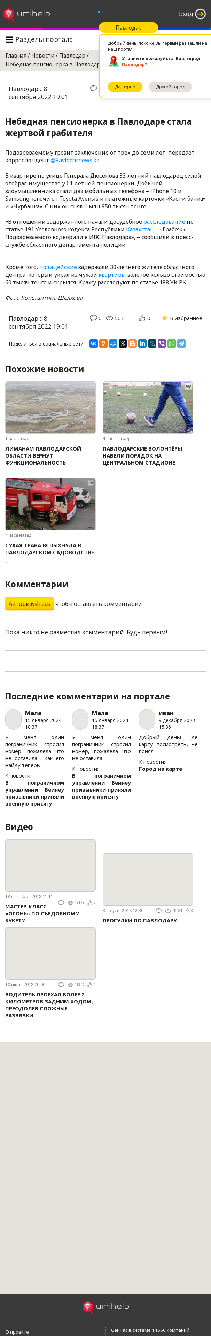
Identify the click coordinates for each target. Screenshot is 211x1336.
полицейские (58, 267)
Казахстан (140, 229)
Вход (186, 14)
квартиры (112, 275)
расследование (164, 221)
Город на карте (160, 768)
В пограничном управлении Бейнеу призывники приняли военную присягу (34, 793)
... (50, 460)
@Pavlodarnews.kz (74, 160)
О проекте (17, 1332)
